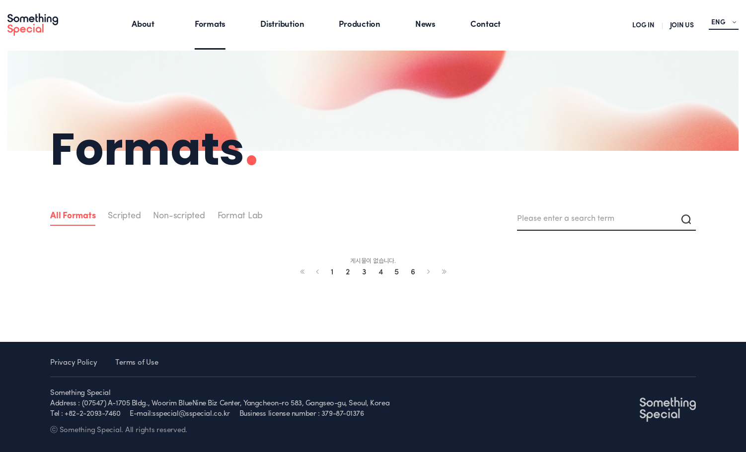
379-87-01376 (342, 414)
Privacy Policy (73, 363)
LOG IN (643, 25)
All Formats (72, 216)
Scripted (124, 216)
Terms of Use (136, 363)
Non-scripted (179, 216)
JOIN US (682, 25)
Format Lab (240, 216)
